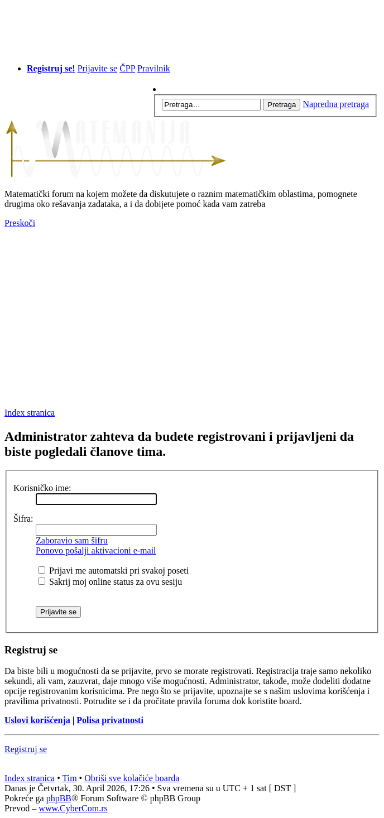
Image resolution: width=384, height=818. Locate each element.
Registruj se (25, 749)
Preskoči (19, 223)
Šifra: (23, 518)
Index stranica (29, 412)
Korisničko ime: (42, 488)
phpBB (58, 798)
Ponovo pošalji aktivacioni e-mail (96, 550)
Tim (70, 778)
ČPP (127, 68)
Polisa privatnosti (109, 720)
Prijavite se (98, 68)
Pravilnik (153, 68)
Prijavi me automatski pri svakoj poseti (113, 570)
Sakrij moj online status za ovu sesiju (110, 581)
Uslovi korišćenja (37, 720)
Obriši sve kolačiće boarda (131, 778)
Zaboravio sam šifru (72, 540)
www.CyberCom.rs (73, 808)
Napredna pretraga (336, 104)
